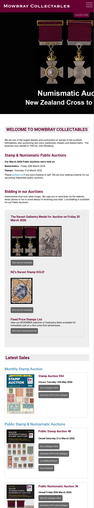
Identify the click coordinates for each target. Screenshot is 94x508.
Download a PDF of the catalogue (53, 395)
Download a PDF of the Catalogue (54, 454)
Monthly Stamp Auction (23, 369)
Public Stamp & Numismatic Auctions (35, 424)
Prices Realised (46, 468)
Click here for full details (22, 263)
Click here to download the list (24, 331)
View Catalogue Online (49, 388)
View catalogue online (49, 446)
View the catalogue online (50, 498)
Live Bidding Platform (48, 461)
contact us (17, 174)
